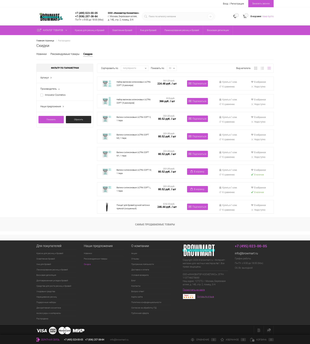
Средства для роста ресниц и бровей (53, 286)
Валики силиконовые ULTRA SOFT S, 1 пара (134, 119)
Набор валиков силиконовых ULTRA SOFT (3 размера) (134, 83)
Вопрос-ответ (137, 291)
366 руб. (167, 101)
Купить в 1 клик (228, 81)
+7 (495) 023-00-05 (86, 13)
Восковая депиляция (46, 275)
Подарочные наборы (46, 302)
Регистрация (237, 3)
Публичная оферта (140, 313)
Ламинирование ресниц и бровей (52, 269)
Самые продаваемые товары (155, 224)
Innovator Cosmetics (55, 95)
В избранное (258, 81)
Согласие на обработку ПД (143, 308)
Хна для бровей (43, 264)
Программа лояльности (142, 264)
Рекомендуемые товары (65, 54)
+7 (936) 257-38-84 (94, 339)
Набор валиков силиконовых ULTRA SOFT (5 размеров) (134, 101)
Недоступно (258, 86)
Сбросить (78, 119)
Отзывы (135, 259)
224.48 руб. (167, 83)
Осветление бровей (45, 259)
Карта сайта (137, 297)
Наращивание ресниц (46, 297)
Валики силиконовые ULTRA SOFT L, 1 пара (134, 189)
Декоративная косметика (48, 308)
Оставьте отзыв (205, 296)
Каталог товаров (52, 30)
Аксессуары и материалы (48, 313)
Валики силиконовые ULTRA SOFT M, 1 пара (134, 171)
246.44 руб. (167, 207)
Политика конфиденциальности (146, 302)
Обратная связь (48, 339)
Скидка (87, 54)
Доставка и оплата (140, 269)
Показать (51, 119)
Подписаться (197, 83)
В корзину (197, 171)
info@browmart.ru (246, 253)
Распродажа (42, 318)
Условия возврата (140, 275)
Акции (134, 253)
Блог (133, 280)
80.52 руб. (167, 119)
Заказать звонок (261, 3)
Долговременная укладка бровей (52, 280)
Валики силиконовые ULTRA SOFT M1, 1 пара (133, 154)
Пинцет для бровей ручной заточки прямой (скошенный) (133, 207)
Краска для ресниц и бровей (49, 253)
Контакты (136, 286)
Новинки (41, 54)
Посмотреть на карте (194, 289)
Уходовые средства (45, 291)
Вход (225, 3)
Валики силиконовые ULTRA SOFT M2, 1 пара (133, 136)
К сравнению (227, 86)
